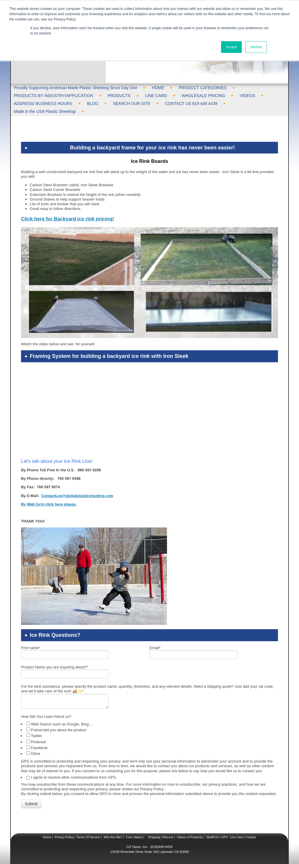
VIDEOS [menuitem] (247, 95)
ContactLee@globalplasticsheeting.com (77, 496)
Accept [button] (231, 47)
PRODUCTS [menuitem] (119, 95)
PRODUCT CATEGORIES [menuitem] (203, 87)
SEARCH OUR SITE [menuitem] (131, 103)
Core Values (133, 837)
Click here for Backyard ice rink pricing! (67, 219)
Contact (250, 837)
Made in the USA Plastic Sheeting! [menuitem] (45, 111)
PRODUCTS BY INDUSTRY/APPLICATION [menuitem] (53, 95)
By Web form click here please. (49, 504)
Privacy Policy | (64, 837)
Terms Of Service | (89, 837)
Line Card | (237, 837)
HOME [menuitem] (158, 87)
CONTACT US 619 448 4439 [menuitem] (191, 103)
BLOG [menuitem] (92, 103)
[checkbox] (150, 738)
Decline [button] (256, 47)
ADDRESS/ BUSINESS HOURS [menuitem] (43, 103)
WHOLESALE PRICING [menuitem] (203, 95)
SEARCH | (213, 837)
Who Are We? (113, 837)
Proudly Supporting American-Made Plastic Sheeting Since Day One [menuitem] (75, 87)
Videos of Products (189, 837)
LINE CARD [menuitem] (156, 95)
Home (47, 837)
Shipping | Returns (160, 837)
